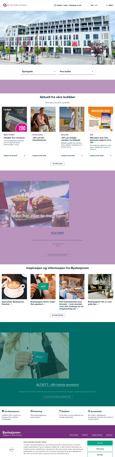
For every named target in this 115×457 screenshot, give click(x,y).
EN (96, 5)
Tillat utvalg (100, 439)
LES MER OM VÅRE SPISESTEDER (57, 255)
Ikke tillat (100, 445)
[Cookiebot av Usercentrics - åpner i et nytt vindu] (11, 453)
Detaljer (95, 453)
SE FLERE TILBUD (57, 164)
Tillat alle (100, 433)
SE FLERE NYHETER (57, 315)
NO (92, 5)
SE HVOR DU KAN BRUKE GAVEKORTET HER (57, 397)
